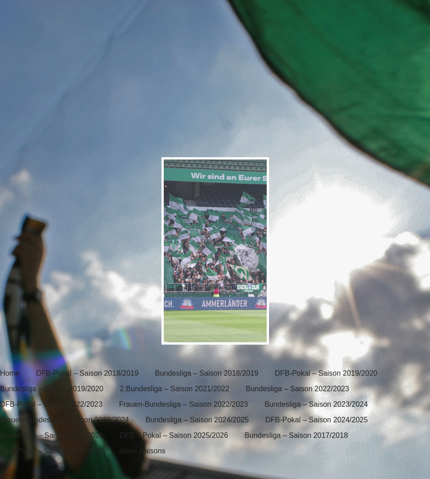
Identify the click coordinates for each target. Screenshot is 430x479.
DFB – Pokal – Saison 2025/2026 (174, 435)
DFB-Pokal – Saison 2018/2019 (87, 373)
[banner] (215, 76)
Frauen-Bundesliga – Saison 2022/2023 (183, 404)
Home (10, 373)
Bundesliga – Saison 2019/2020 (51, 389)
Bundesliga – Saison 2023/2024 (316, 404)
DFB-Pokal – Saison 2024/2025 (316, 420)
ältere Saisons (142, 451)
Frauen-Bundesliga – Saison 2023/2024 (64, 420)
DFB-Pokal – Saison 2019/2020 (326, 373)
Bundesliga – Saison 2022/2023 (297, 389)
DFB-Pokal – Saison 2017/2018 (51, 451)
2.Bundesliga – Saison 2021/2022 (174, 389)
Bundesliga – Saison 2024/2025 (197, 420)
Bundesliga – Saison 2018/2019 (206, 373)
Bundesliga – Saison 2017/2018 (296, 435)
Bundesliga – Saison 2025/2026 (51, 435)
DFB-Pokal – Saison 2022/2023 (51, 404)
